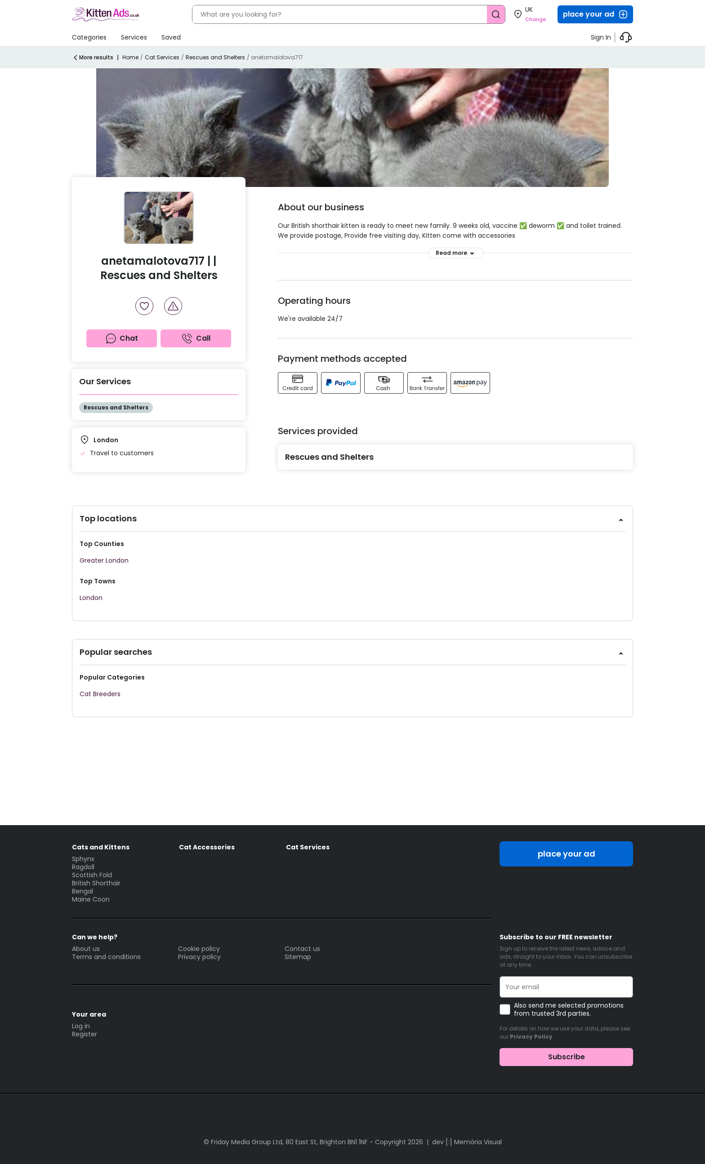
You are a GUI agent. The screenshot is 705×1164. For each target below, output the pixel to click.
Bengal (82, 891)
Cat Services (162, 57)
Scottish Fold (92, 875)
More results (92, 57)
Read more (456, 253)
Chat (121, 338)
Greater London (104, 560)
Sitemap (298, 956)
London (91, 597)
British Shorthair (96, 883)
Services (134, 37)
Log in (81, 1026)
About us (86, 948)
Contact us (302, 948)
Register (84, 1034)
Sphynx (83, 859)
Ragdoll (83, 867)
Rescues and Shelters (215, 57)
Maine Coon (91, 899)
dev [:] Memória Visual (467, 1141)
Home (130, 57)
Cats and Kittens (100, 847)
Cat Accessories (207, 847)
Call (196, 338)
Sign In (601, 37)
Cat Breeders (100, 693)
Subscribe (566, 1057)
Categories (89, 37)
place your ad (596, 14)
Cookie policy (199, 948)
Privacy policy (199, 956)
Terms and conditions (106, 956)
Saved (171, 37)
